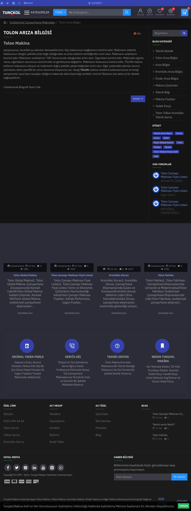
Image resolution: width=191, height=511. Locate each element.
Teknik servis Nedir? (164, 424)
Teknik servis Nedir (163, 133)
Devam (136, 98)
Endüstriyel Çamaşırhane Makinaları (32, 22)
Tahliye (157, 147)
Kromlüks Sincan (119, 275)
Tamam (183, 505)
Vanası (168, 147)
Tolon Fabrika (166, 275)
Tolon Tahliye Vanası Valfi (166, 151)
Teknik (179, 133)
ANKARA (182, 498)
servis (156, 138)
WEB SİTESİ (162, 498)
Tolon (180, 142)
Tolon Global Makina (25, 275)
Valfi (156, 156)
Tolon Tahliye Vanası (163, 142)
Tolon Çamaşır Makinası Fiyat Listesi (174, 175)
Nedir (166, 138)
